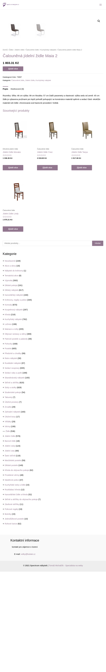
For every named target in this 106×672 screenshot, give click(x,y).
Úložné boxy (10, 517)
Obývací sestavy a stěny (15, 434)
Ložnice (8, 424)
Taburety (8, 498)
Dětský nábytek (11, 390)
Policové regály (11, 609)
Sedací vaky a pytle (13, 473)
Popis (5, 189)
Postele (8, 449)
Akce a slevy (10, 366)
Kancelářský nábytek (14, 395)
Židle (8, 531)
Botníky (8, 614)
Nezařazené (10, 361)
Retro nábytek (11, 459)
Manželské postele (13, 561)
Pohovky (8, 444)
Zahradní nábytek (12, 512)
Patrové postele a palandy (16, 439)
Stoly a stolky (10, 488)
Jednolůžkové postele (14, 619)
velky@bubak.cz (28, 654)
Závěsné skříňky (12, 605)
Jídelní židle (10, 536)
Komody (8, 405)
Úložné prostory (12, 502)
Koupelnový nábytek (13, 410)
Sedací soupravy (12, 468)
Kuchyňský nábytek (13, 420)
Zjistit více (13, 169)
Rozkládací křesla (12, 590)
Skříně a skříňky (12, 483)
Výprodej (9, 381)
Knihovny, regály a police (16, 400)
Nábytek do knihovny (14, 371)
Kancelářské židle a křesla (16, 595)
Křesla (7, 415)
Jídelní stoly (10, 546)
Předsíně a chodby (13, 454)
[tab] (5, 189)
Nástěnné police (12, 580)
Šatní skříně (10, 556)
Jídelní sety (10, 551)
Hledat (98, 344)
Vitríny (7, 527)
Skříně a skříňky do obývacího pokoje (21, 600)
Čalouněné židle (32, 150)
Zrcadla (8, 507)
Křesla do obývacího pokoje (17, 570)
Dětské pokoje (11, 386)
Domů (5, 150)
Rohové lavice (11, 624)
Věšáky (8, 522)
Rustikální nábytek (13, 463)
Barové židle (10, 541)
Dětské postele (11, 566)
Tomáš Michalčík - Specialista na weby (66, 666)
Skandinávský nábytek (14, 478)
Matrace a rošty (11, 429)
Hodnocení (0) (17, 189)
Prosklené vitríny (12, 575)
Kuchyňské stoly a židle (15, 585)
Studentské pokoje (13, 493)
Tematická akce (11, 376)
